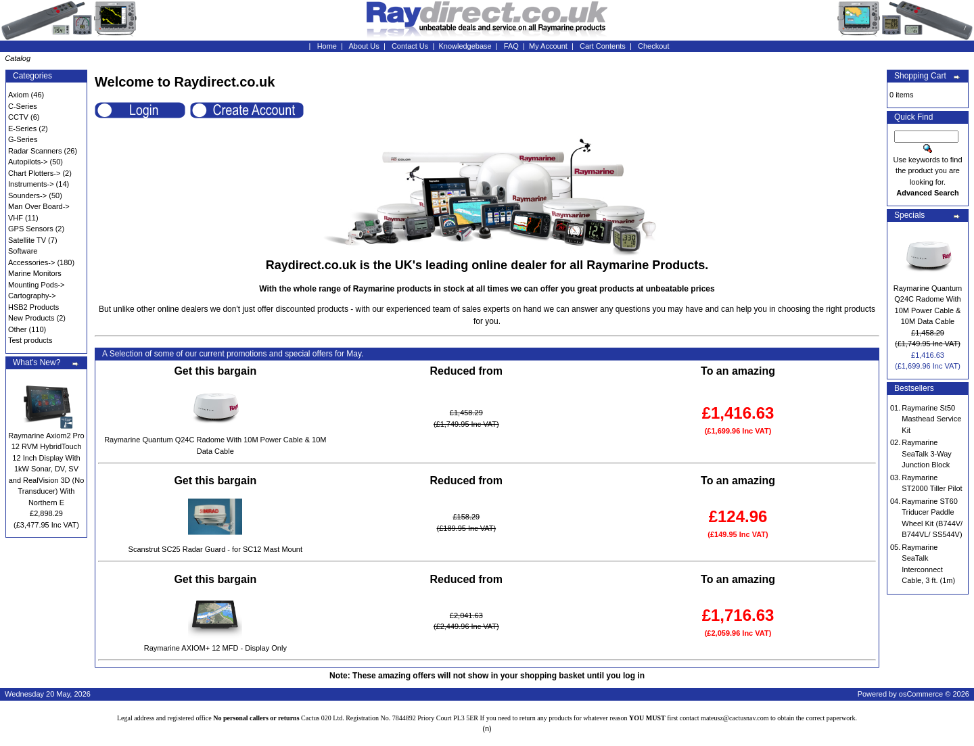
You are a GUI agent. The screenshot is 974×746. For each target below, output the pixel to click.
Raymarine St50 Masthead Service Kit (931, 419)
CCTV (18, 117)
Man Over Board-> (39, 206)
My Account (548, 46)
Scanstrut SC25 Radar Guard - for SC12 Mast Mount (215, 549)
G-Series (22, 139)
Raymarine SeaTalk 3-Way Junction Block (927, 453)
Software (22, 251)
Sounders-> (27, 195)
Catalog (17, 58)
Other (17, 329)
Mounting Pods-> (36, 285)
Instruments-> (31, 184)
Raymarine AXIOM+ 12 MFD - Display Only (215, 648)
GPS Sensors (30, 229)
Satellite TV (27, 240)
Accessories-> (31, 262)
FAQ (511, 46)
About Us (364, 46)
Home (327, 46)
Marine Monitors (35, 273)
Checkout (653, 46)
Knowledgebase (464, 46)
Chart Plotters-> (34, 173)
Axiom (18, 95)
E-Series (22, 128)
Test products (30, 340)
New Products (31, 318)
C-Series (22, 106)
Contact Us (410, 46)
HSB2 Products (33, 307)
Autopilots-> (27, 162)
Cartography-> (32, 296)
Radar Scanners (35, 151)
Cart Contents (603, 46)
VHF (15, 218)
